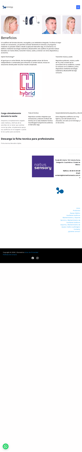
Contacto (77, 229)
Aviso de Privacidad (31, 252)
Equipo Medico (75, 213)
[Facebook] (33, 258)
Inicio (78, 208)
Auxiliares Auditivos (73, 215)
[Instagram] (37, 258)
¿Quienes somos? (74, 231)
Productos (76, 210)
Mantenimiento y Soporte (71, 217)
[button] (6, 446)
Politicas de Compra (10, 254)
